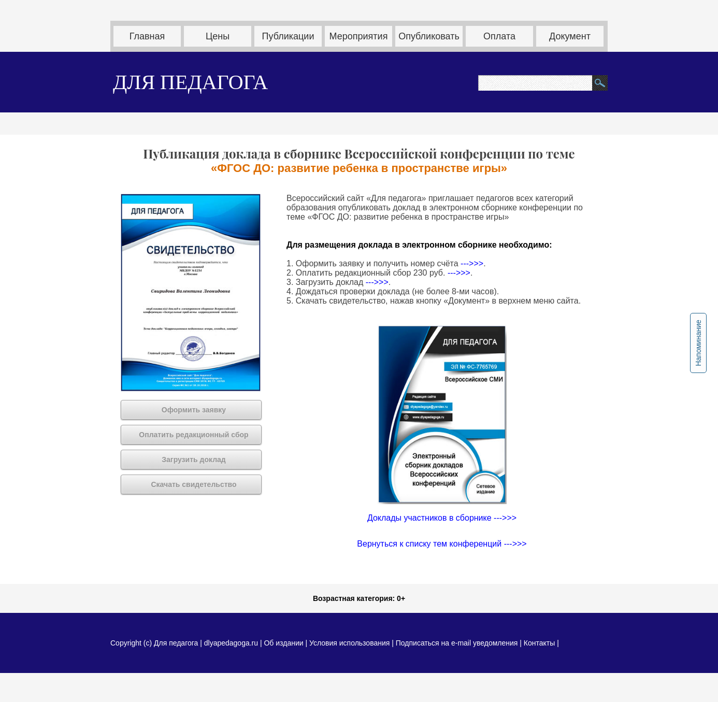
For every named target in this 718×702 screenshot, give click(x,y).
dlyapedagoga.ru (232, 643)
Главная (147, 36)
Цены (217, 36)
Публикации (288, 36)
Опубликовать (428, 36)
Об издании (283, 643)
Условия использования (349, 643)
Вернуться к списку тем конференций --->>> (441, 543)
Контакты (539, 643)
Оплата (499, 36)
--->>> (472, 263)
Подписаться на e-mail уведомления (457, 643)
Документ (570, 36)
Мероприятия (358, 36)
